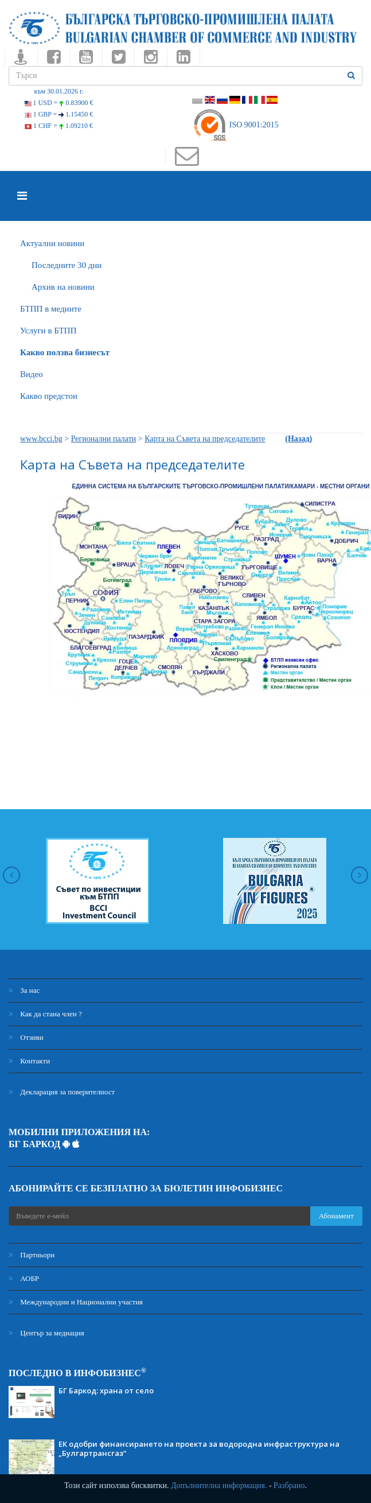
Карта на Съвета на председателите (205, 438)
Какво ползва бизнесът (65, 352)
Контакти (29, 1061)
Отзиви (26, 1037)
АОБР (24, 1278)
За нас (24, 990)
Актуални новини (52, 243)
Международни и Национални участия (76, 1302)
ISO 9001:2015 (235, 125)
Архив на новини (63, 287)
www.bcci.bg (41, 438)
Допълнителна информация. (219, 1485)
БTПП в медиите (50, 308)
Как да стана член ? (45, 1013)
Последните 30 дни (66, 265)
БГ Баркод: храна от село (106, 1390)
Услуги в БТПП (48, 330)
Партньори (31, 1254)
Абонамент (336, 1215)
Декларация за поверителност (62, 1092)
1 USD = (59, 103)
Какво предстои (48, 396)
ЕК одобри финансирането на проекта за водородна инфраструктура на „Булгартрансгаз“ (198, 1448)
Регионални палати (103, 438)
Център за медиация (46, 1333)
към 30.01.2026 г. (58, 91)
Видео (31, 374)
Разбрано (289, 1485)
